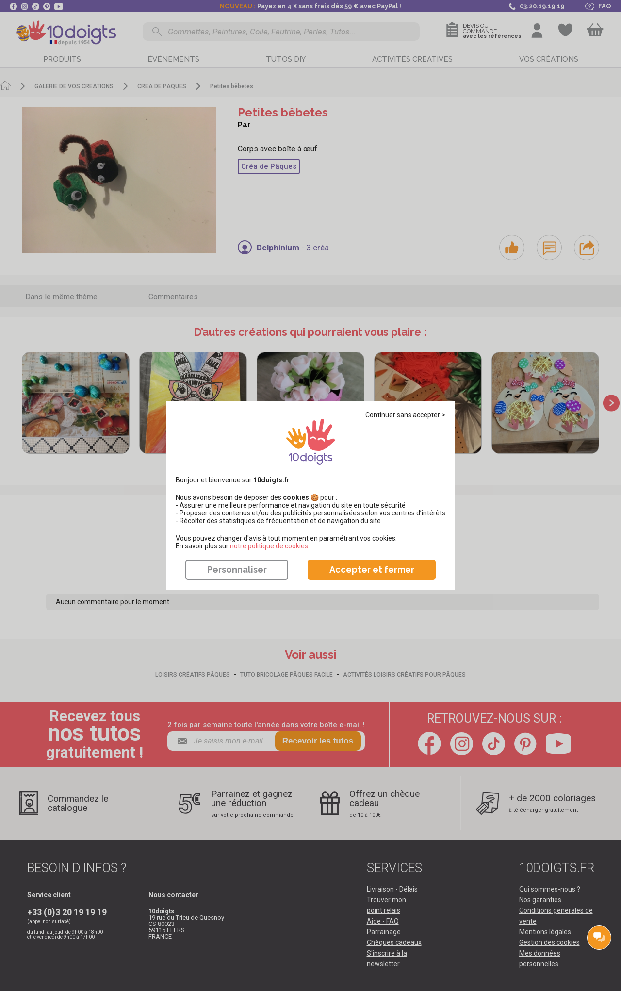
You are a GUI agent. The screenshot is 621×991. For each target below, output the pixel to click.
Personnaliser (237, 569)
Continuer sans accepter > (405, 415)
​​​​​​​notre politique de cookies (269, 546)
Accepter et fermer (371, 569)
